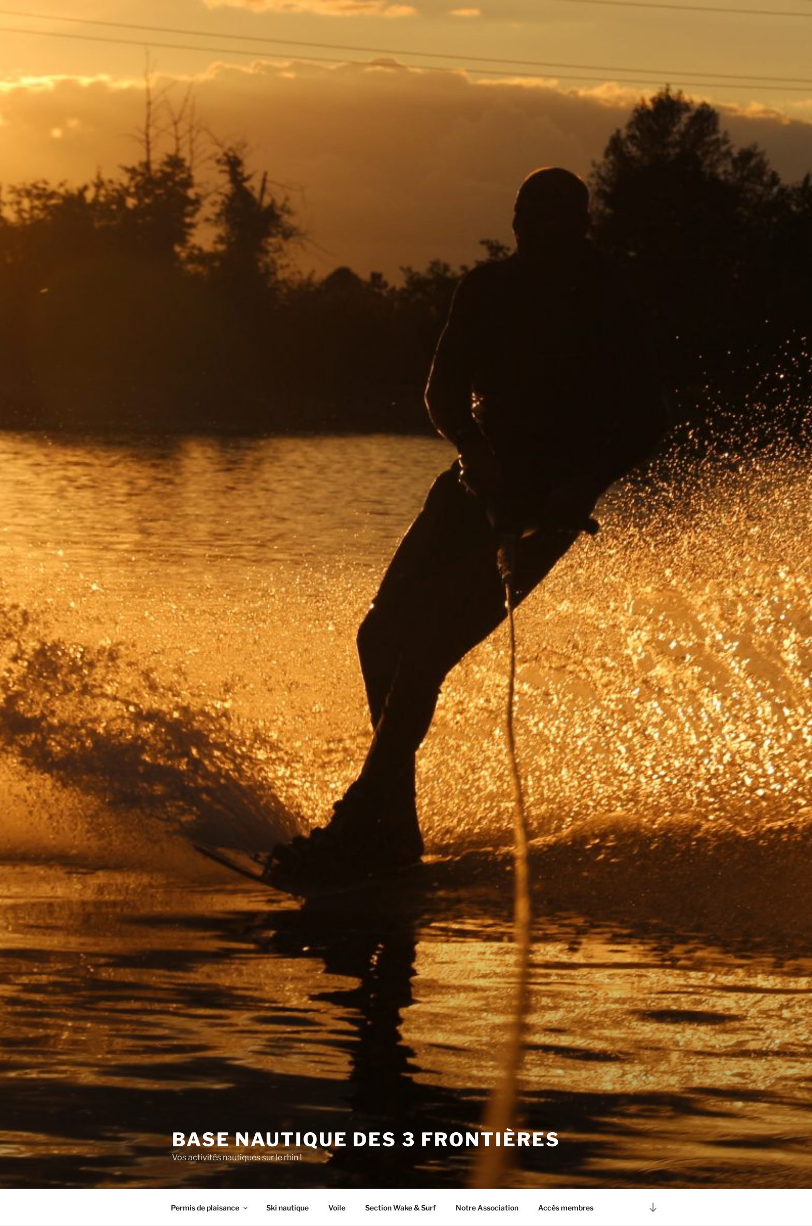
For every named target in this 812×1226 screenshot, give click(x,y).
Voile (336, 1207)
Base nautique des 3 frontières (366, 1139)
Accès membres (565, 1207)
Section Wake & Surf (400, 1207)
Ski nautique (287, 1207)
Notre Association (487, 1207)
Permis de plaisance (210, 1207)
